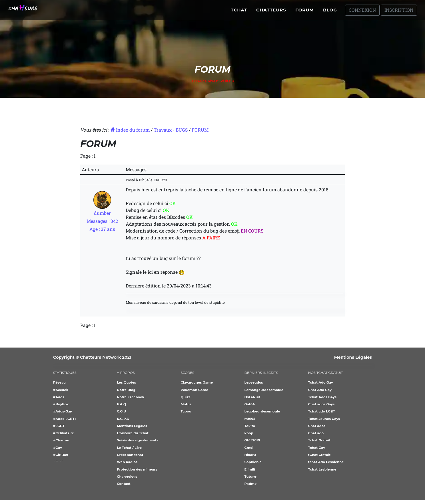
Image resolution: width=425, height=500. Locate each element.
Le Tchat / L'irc (129, 448)
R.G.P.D (123, 419)
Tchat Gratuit (319, 440)
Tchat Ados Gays (322, 397)
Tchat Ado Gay (320, 382)
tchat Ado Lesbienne (326, 462)
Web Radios (127, 462)
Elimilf (249, 469)
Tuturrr (250, 477)
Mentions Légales (353, 357)
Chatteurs (271, 12)
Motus (186, 404)
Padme (250, 484)
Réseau (59, 382)
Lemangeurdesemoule (263, 390)
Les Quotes (126, 382)
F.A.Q (121, 404)
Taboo (186, 411)
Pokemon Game (194, 390)
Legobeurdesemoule (262, 411)
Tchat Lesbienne (322, 469)
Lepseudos (253, 382)
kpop (248, 433)
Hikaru (250, 455)
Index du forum (130, 130)
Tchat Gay (316, 448)
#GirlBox (60, 455)
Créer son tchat (130, 455)
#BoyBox (61, 404)
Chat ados (316, 426)
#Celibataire (63, 433)
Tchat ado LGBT (321, 411)
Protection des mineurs (137, 469)
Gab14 (249, 404)
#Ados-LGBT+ (64, 419)
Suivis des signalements (137, 440)
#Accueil (60, 390)
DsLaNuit (252, 397)
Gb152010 (252, 440)
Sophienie (253, 462)
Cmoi (248, 448)
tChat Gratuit (319, 455)
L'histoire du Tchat (133, 433)
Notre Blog (126, 390)
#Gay (57, 448)
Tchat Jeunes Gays (324, 419)
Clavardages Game (197, 382)
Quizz (185, 397)
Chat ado (316, 433)
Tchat (239, 12)
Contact (124, 484)
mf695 (249, 419)
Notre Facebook (130, 397)
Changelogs (127, 477)
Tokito (249, 426)
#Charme (61, 440)
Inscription (398, 12)
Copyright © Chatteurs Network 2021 (92, 357)
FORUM (200, 130)
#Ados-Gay (62, 411)
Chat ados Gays (321, 404)
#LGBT (59, 426)
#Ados (58, 397)
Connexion (362, 12)
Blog (330, 12)
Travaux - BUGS (171, 130)
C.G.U (121, 411)
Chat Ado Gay (320, 390)
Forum (304, 12)
